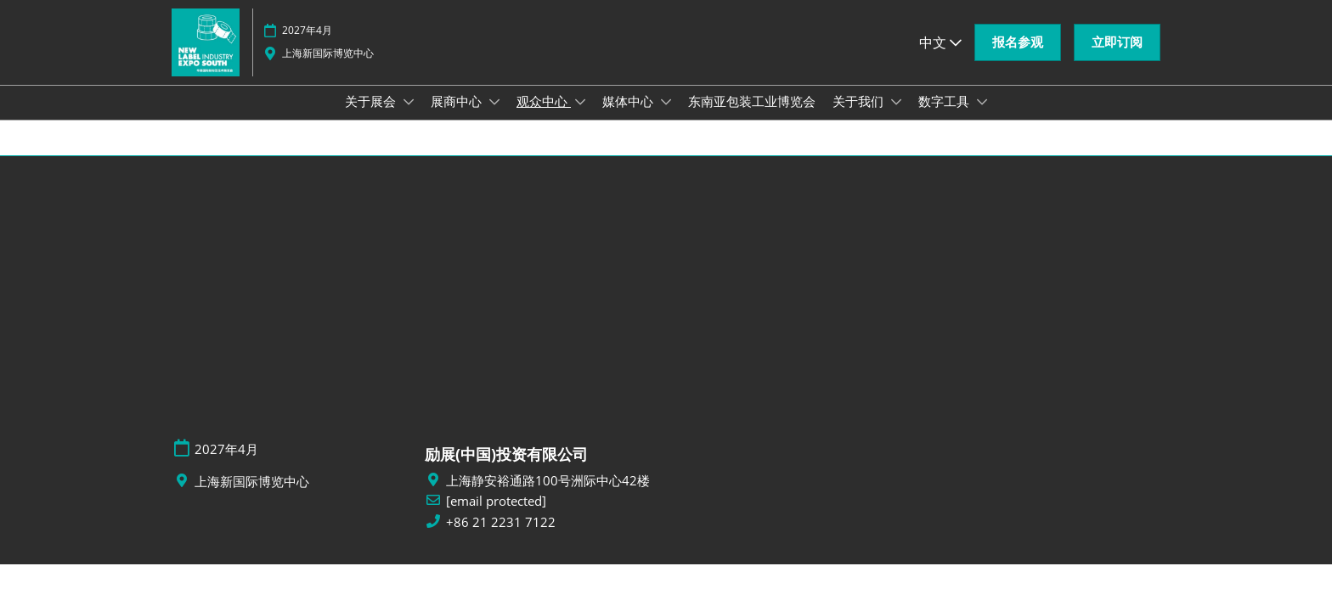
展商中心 (458, 117)
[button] (1017, 58)
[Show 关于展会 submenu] (409, 118)
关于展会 (372, 117)
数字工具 (945, 117)
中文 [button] (940, 58)
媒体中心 (629, 117)
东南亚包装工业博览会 (752, 117)
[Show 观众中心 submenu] (580, 118)
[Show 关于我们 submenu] (896, 118)
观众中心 (543, 117)
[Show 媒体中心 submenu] (666, 118)
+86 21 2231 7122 (501, 538)
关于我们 (859, 117)
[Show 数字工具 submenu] (982, 118)
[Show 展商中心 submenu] (494, 118)
